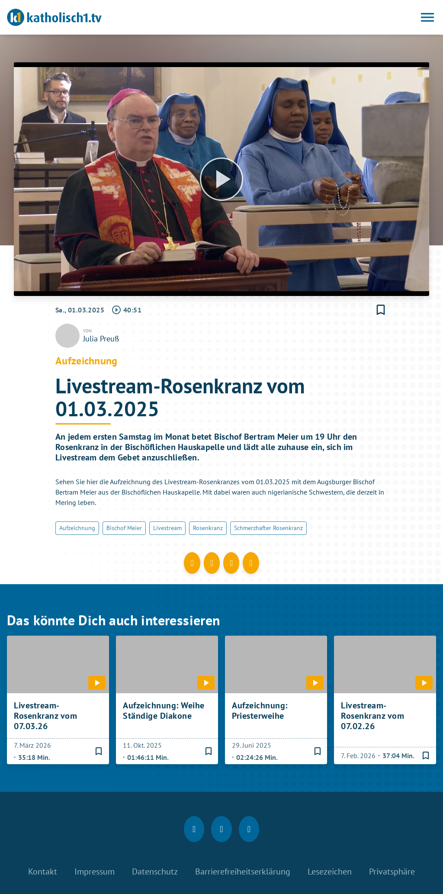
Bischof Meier (124, 528)
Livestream (167, 528)
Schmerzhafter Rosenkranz (268, 528)
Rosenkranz (208, 528)
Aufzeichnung (77, 528)
